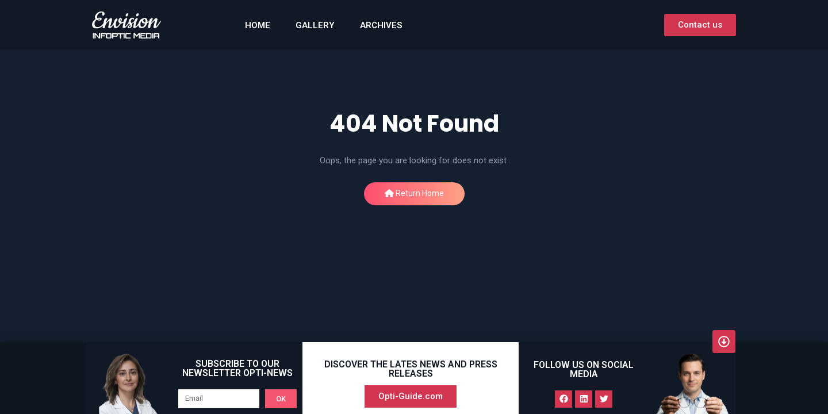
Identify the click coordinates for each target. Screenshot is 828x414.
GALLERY (315, 25)
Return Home (414, 193)
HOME (257, 25)
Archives (381, 25)
